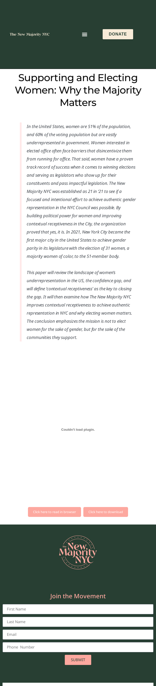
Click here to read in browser (54, 512)
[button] (84, 34)
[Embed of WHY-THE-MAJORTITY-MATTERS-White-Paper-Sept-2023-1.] (78, 430)
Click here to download (105, 512)
